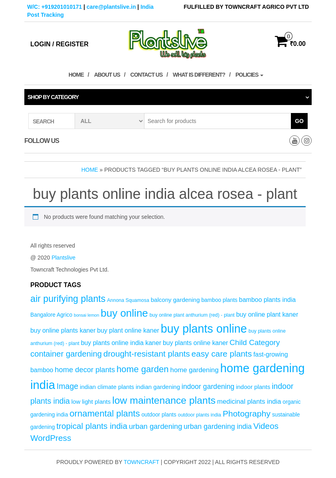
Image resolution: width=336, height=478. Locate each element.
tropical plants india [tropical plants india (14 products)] (91, 425)
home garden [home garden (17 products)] (143, 369)
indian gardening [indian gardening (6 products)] (158, 386)
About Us (107, 74)
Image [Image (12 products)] (67, 386)
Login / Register (59, 44)
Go (299, 121)
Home (76, 74)
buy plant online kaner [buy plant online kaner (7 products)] (128, 330)
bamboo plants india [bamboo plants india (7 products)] (267, 299)
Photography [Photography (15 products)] (247, 413)
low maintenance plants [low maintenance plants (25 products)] (163, 400)
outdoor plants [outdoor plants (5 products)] (158, 415)
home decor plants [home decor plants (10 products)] (85, 369)
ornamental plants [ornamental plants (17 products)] (104, 413)
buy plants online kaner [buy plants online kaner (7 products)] (195, 342)
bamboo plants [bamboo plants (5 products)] (219, 300)
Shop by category (53, 97)
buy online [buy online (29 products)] (124, 313)
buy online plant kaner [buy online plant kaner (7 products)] (267, 314)
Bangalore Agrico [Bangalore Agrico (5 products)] (51, 315)
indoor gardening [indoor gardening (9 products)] (208, 387)
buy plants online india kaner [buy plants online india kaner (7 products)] (121, 342)
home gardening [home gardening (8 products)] (194, 370)
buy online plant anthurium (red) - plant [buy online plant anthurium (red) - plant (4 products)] (192, 315)
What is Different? (199, 74)
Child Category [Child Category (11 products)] (254, 342)
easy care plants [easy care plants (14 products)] (222, 353)
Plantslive (63, 257)
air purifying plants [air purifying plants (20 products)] (67, 299)
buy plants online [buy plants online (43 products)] (204, 328)
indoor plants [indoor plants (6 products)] (253, 386)
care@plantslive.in (111, 7)
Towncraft (141, 462)
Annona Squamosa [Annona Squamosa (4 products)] (128, 300)
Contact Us (146, 74)
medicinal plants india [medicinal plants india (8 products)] (249, 401)
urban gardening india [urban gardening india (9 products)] (218, 426)
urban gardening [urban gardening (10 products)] (155, 426)
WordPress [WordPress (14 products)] (50, 437)
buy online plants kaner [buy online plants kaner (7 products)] (62, 330)
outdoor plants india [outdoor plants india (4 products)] (199, 415)
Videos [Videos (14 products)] (266, 425)
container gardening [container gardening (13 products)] (66, 353)
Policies (249, 74)
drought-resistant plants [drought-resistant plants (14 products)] (146, 353)
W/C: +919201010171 (54, 7)
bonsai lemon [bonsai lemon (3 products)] (86, 315)
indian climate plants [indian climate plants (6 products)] (107, 386)
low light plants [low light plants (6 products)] (91, 401)
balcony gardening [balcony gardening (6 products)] (175, 299)
